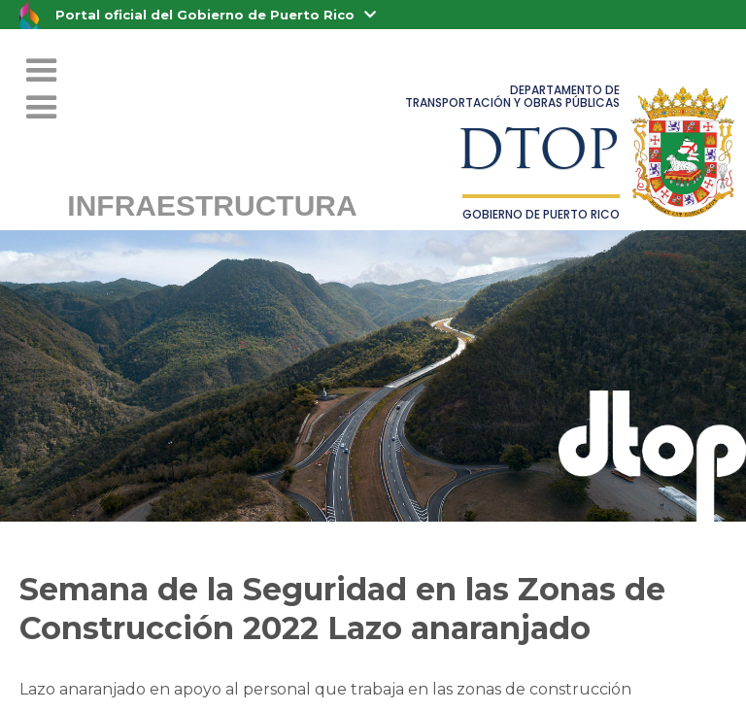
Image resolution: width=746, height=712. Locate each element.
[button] (42, 108)
